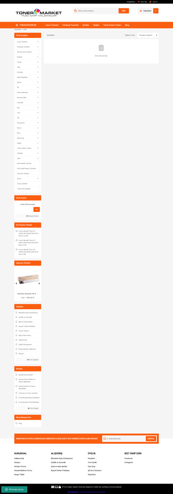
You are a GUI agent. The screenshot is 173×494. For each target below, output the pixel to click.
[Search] (101, 11)
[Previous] (16, 283)
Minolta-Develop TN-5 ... (28, 294)
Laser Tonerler (52, 25)
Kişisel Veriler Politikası (60, 470)
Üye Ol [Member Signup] (153, 2)
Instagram (129, 462)
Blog (127, 25)
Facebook (129, 458)
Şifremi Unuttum (95, 470)
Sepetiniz (92, 474)
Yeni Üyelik (92, 462)
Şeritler (86, 25)
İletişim (17, 462)
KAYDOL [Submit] (151, 439)
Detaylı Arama (32, 216)
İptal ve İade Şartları (59, 466)
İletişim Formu (20, 466)
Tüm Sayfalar (33, 360)
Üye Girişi (91, 466)
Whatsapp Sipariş (14, 489)
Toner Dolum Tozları (112, 25)
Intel (25, 29)
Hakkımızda (19, 458)
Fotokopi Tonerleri (70, 25)
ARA (123, 11)
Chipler (96, 25)
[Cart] (148, 11)
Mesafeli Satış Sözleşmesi (62, 458)
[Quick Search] (24, 209)
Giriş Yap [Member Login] (142, 2)
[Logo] (39, 13)
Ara (36, 209)
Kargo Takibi (19, 474)
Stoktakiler (51, 35)
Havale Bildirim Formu (23, 470)
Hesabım (91, 458)
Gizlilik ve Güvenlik (58, 462)
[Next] (39, 283)
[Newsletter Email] (129, 438)
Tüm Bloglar (33, 408)
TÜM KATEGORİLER (28, 25)
